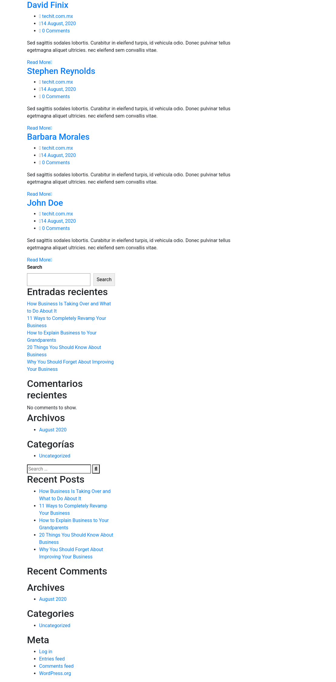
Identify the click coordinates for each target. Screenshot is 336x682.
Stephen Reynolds (61, 71)
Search (34, 267)
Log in (45, 651)
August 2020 (52, 430)
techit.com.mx (56, 16)
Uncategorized (54, 456)
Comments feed (56, 666)
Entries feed (52, 659)
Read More (39, 62)
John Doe (45, 203)
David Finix (47, 5)
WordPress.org (55, 673)
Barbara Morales (58, 137)
